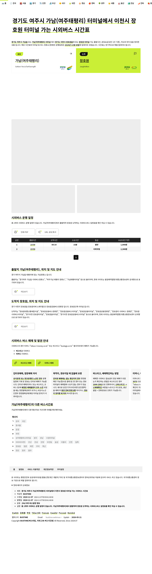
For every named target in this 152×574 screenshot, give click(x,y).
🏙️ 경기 (33, 3)
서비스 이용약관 (33, 469)
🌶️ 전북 (141, 3)
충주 (30, 450)
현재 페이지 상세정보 (21, 485)
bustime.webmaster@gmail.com (59, 517)
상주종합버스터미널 (23, 438)
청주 (23, 450)
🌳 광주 (101, 3)
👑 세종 (111, 3)
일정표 (21, 469)
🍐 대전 (72, 3)
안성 (36, 442)
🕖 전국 (13, 3)
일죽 (77, 442)
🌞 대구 (62, 3)
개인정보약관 (48, 469)
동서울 (18, 425)
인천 (70, 442)
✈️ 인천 (42, 3)
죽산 (44, 446)
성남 (41, 438)
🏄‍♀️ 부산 (52, 3)
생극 (35, 438)
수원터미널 (50, 438)
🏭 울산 (121, 3)
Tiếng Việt (36, 512)
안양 (42, 442)
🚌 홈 (4, 3)
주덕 (37, 446)
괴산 (23, 421)
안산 (30, 442)
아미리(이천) (20, 442)
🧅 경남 (82, 3)
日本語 (22, 512)
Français (45, 512)
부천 (17, 433)
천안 (17, 450)
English (15, 512)
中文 (28, 512)
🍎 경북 (92, 3)
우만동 (49, 442)
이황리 (63, 442)
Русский (62, 512)
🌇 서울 (23, 3)
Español (54, 512)
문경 (17, 429)
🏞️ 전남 (131, 3)
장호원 (18, 446)
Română (71, 512)
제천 (31, 446)
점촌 (25, 446)
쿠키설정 (60, 469)
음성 (56, 442)
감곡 (17, 421)
